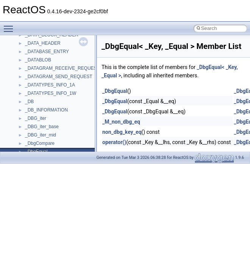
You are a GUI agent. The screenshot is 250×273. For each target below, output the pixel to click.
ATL (29, 101)
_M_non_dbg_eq (121, 122)
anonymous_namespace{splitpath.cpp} (64, 50)
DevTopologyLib (41, 142)
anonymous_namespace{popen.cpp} (62, 42)
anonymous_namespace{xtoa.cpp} (60, 92)
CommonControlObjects (49, 134)
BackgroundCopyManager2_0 (55, 117)
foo (28, 151)
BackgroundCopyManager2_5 (55, 126)
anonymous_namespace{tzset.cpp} (60, 75)
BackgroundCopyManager (51, 109)
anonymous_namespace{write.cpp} (60, 84)
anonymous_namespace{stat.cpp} (59, 59)
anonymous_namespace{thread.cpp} (62, 67)
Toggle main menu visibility (10, 25)
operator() (114, 142)
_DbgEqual (114, 91)
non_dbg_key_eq (121, 132)
